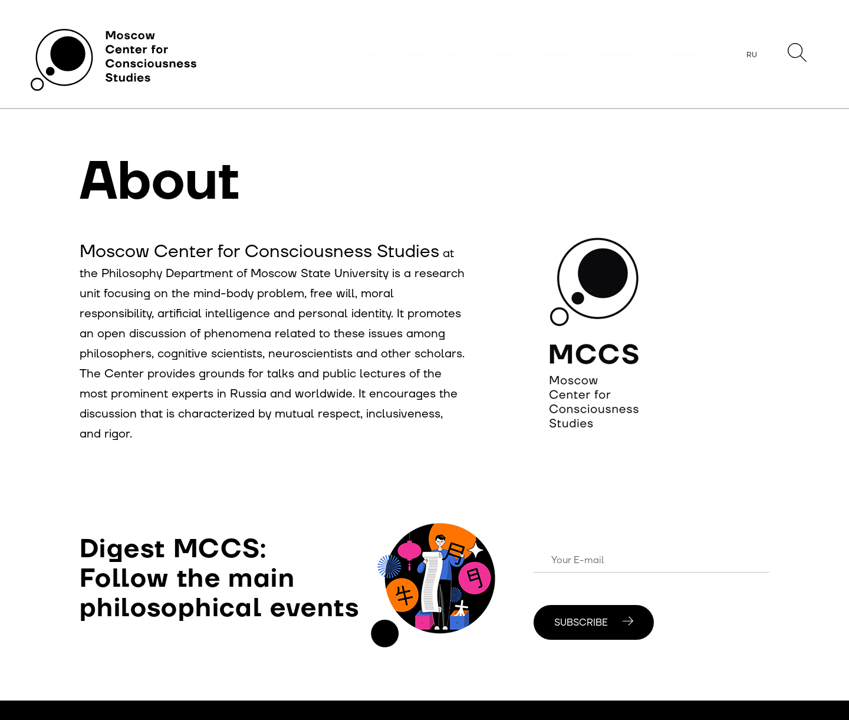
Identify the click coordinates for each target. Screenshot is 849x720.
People (555, 55)
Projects (506, 55)
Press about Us (618, 55)
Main (371, 55)
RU (751, 55)
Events (413, 55)
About (458, 55)
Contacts (685, 55)
